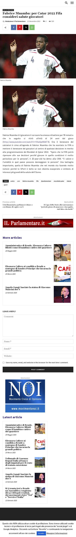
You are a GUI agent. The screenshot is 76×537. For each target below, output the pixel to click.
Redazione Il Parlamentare (15, 21)
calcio (12, 181)
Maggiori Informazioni (56, 533)
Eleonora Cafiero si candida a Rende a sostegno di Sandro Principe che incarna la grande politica (28, 268)
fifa (37, 181)
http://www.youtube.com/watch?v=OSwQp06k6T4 (26, 142)
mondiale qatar (59, 181)
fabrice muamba (27, 181)
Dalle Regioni (8, 10)
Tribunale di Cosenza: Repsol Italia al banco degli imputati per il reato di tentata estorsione (18, 461)
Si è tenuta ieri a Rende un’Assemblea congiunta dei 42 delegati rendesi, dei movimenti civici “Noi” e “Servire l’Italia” (19, 493)
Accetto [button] (41, 533)
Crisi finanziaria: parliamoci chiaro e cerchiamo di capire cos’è (18, 206)
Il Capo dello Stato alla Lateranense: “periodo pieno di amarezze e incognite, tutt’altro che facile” (57, 207)
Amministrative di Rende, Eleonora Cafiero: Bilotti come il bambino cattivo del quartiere (28, 246)
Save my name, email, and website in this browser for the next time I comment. (37, 362)
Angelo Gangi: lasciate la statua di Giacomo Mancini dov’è (27, 288)
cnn (18, 181)
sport (5, 185)
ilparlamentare (46, 181)
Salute (69, 181)
